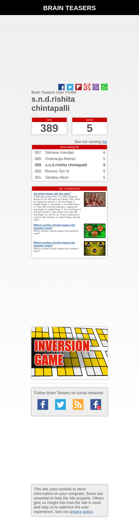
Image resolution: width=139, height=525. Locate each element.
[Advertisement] (69, 49)
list (104, 142)
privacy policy (81, 512)
